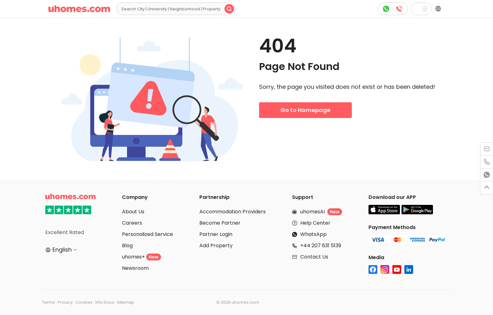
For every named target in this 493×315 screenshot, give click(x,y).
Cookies (83, 302)
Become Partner (220, 223)
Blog (127, 245)
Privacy (65, 302)
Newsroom (135, 268)
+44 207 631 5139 (320, 245)
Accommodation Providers (232, 211)
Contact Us (314, 256)
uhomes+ (141, 256)
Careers (132, 223)
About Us (133, 211)
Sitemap (125, 302)
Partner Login (215, 234)
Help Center (315, 223)
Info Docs (104, 302)
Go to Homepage (305, 110)
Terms (48, 302)
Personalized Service (147, 234)
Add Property (216, 245)
